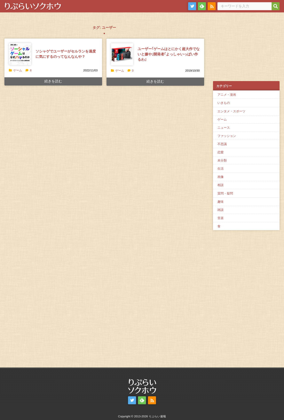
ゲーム (17, 70)
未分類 (222, 160)
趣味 (220, 201)
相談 (220, 185)
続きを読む (53, 81)
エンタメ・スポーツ (231, 111)
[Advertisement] (246, 49)
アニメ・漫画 (226, 94)
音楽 (220, 218)
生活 (220, 168)
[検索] (276, 6)
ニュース (223, 127)
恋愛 (220, 152)
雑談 (220, 210)
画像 (220, 177)
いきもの (223, 103)
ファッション (226, 136)
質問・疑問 (225, 193)
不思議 (222, 144)
